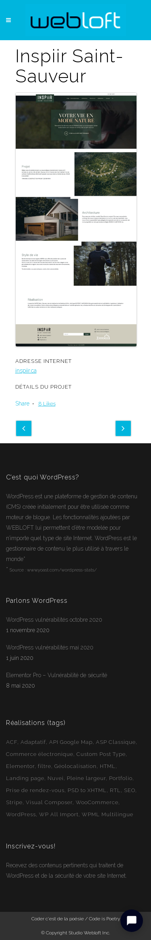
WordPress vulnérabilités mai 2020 (49, 647)
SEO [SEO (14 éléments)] (129, 790)
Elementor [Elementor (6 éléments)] (20, 766)
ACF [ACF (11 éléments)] (11, 742)
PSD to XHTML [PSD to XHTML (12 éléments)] (87, 790)
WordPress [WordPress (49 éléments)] (21, 814)
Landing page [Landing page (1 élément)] (25, 778)
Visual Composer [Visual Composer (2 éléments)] (49, 802)
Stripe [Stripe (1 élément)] (14, 802)
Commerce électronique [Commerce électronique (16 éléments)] (39, 754)
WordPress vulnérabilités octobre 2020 (54, 619)
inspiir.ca (26, 370)
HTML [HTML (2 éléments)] (108, 766)
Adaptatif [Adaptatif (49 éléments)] (33, 742)
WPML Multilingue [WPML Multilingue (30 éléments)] (107, 814)
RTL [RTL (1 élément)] (115, 790)
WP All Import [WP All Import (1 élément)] (59, 814)
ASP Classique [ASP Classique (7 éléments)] (116, 742)
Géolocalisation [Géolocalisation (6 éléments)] (75, 766)
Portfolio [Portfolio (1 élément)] (120, 778)
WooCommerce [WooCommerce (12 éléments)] (97, 802)
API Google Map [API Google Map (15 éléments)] (71, 742)
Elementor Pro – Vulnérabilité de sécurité (56, 675)
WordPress (19, 496)
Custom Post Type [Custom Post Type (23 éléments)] (101, 754)
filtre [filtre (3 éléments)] (44, 766)
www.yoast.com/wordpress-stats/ (62, 570)
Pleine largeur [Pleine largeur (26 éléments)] (86, 778)
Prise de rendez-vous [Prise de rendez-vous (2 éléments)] (35, 790)
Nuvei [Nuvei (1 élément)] (56, 778)
